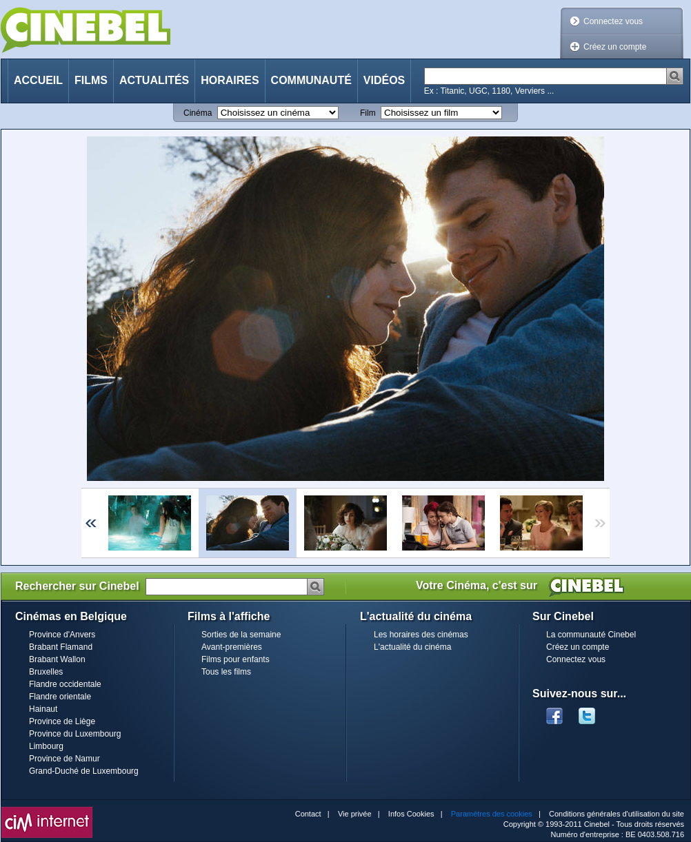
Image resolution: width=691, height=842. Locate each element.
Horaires (230, 80)
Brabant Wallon (57, 659)
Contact (308, 814)
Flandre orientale (60, 696)
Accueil (38, 80)
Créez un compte (614, 47)
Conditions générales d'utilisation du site (616, 814)
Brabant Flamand (60, 647)
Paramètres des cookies (491, 814)
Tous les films (226, 672)
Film (368, 113)
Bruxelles (46, 672)
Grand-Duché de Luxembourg (84, 771)
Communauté (311, 80)
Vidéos (384, 80)
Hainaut (43, 709)
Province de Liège (62, 721)
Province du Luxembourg (75, 734)
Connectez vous (613, 21)
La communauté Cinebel (591, 634)
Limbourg (46, 746)
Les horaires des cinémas (421, 634)
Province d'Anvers (62, 634)
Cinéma (197, 113)
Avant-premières (231, 647)
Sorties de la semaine (241, 634)
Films (91, 80)
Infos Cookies (411, 814)
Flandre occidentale (65, 684)
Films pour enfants (235, 659)
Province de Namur (64, 758)
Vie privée (355, 814)
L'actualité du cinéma (412, 647)
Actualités (154, 80)
